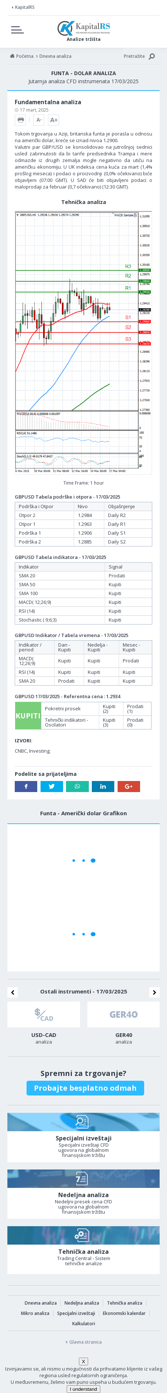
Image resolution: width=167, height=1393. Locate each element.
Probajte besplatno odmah (85, 1088)
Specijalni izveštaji (76, 1313)
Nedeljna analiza (82, 1303)
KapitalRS (25, 7)
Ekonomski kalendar (124, 1313)
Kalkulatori (83, 1323)
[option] (44, 1025)
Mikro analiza (35, 1313)
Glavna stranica (85, 1342)
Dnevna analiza (41, 1303)
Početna (25, 56)
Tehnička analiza (124, 1303)
